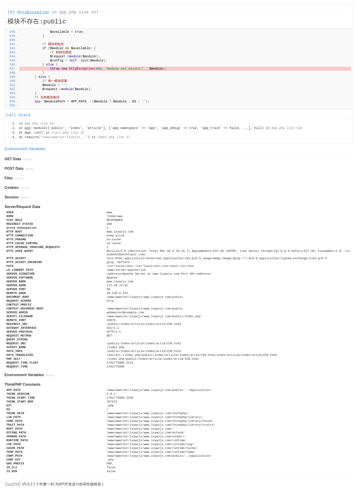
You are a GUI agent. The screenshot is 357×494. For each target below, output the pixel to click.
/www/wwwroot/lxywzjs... (64, 137)
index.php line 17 (113, 137)
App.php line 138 (286, 128)
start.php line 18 (67, 132)
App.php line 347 (79, 12)
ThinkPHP (13, 484)
